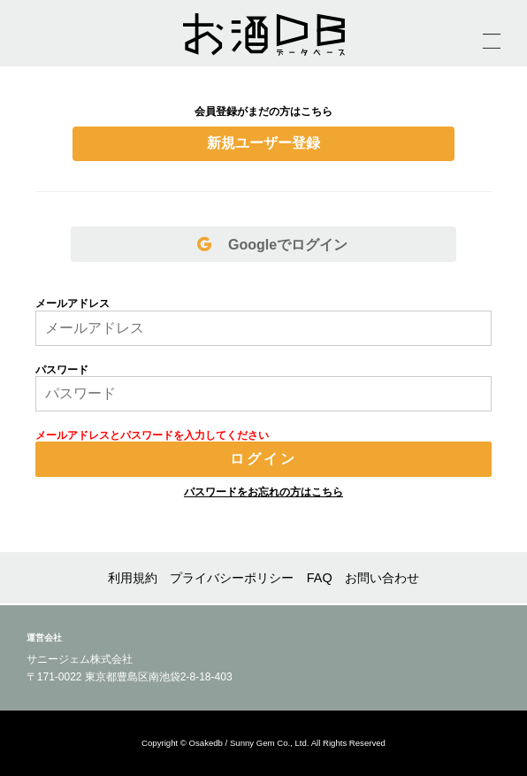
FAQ (319, 578)
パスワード (61, 370)
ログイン (264, 458)
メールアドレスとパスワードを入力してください (152, 435)
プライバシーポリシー (232, 578)
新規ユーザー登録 (263, 142)
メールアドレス (72, 303)
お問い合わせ (382, 578)
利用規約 (132, 578)
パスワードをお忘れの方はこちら (263, 492)
